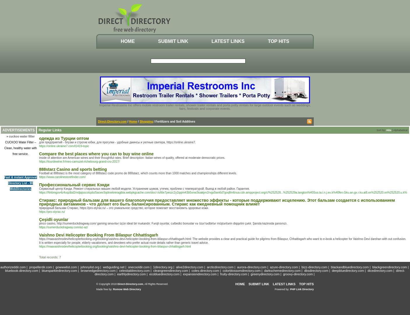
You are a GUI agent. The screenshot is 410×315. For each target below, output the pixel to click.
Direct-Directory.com (112, 121)
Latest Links (227, 41)
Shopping (146, 121)
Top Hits (278, 41)
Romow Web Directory (127, 289)
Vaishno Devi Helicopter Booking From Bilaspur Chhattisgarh (98, 235)
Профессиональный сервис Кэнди (74, 184)
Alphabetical (400, 130)
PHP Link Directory (302, 289)
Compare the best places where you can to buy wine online (96, 154)
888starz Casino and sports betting (73, 169)
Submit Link (173, 41)
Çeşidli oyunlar (53, 219)
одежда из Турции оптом (64, 138)
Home (128, 41)
